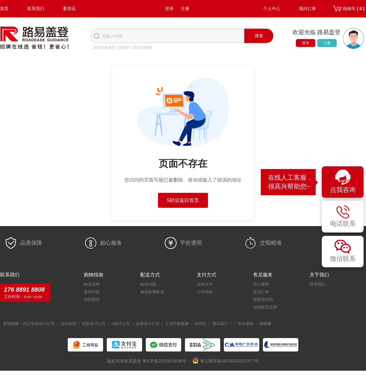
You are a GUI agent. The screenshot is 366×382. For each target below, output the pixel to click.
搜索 (259, 35)
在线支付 (205, 284)
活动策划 (68, 323)
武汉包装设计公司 (39, 323)
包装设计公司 (94, 323)
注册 (185, 8)
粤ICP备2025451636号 (164, 361)
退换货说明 (263, 299)
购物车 (353, 8)
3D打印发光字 (104, 47)
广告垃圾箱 (243, 323)
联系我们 (35, 8)
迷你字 (124, 47)
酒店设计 (220, 323)
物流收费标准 (152, 292)
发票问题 (92, 292)
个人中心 (271, 8)
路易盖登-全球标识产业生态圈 (34, 38)
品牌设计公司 (148, 323)
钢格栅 (265, 323)
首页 (4, 8)
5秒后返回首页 (183, 200)
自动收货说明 (265, 307)
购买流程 (92, 284)
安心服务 (261, 284)
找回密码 (92, 299)
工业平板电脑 (177, 323)
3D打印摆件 (142, 47)
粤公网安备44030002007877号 (229, 361)
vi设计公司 (120, 323)
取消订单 (261, 292)
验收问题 (148, 284)
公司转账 (205, 292)
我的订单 (307, 8)
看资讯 (69, 8)
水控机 (200, 323)
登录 (169, 8)
